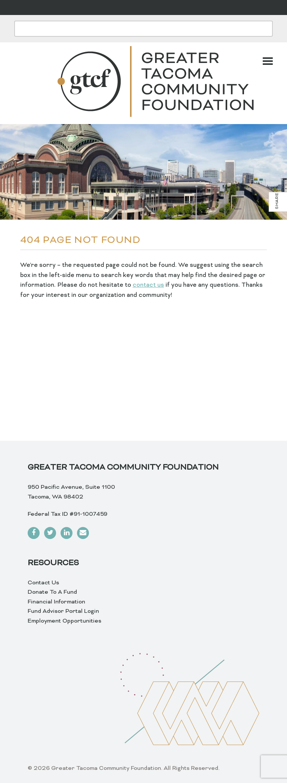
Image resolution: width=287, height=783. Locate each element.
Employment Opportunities (64, 621)
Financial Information (56, 602)
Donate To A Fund (52, 592)
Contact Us (43, 583)
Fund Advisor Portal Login (63, 611)
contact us (148, 285)
